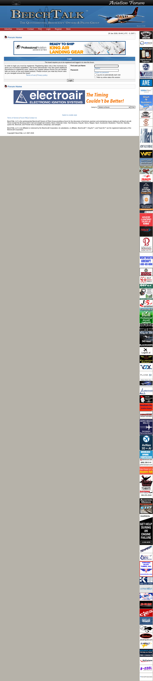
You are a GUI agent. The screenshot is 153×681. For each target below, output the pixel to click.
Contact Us (33, 118)
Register (58, 29)
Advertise (8, 29)
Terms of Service (13, 118)
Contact (30, 29)
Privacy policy (42, 75)
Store (68, 29)
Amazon (19, 29)
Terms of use (31, 75)
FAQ (40, 29)
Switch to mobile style (69, 115)
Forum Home (15, 37)
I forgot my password (102, 72)
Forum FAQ (24, 118)
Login (48, 29)
